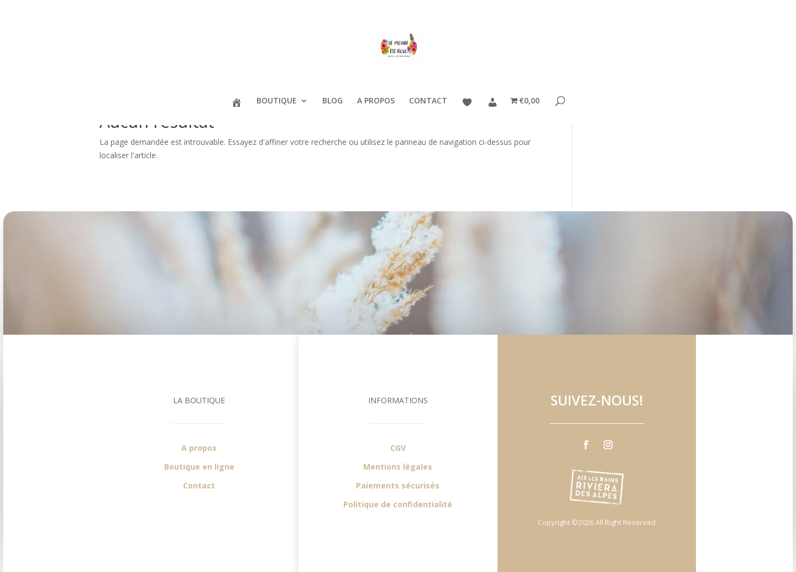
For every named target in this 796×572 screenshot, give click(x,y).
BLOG (332, 101)
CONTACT (428, 101)
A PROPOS (376, 101)
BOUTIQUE (276, 101)
